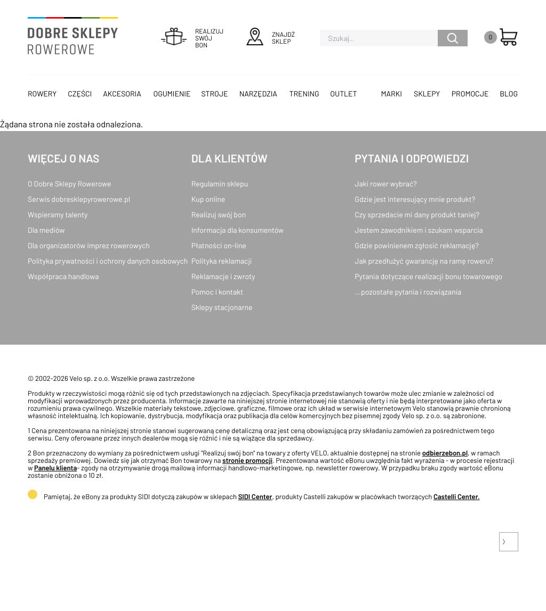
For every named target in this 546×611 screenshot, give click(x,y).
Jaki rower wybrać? (385, 183)
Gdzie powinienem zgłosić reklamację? (417, 245)
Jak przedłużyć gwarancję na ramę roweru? (424, 260)
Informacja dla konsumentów (237, 229)
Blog (509, 93)
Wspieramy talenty (57, 214)
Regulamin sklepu (219, 183)
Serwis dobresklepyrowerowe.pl (79, 198)
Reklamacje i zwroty (223, 276)
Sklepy (427, 93)
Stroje (215, 93)
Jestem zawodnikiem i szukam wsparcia (419, 229)
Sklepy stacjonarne (222, 307)
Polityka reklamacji (221, 260)
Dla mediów (46, 229)
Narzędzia (258, 93)
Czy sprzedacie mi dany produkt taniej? (417, 214)
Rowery (42, 93)
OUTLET (343, 93)
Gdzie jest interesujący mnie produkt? (415, 198)
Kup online (208, 198)
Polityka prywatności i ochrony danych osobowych (108, 260)
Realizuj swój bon (218, 214)
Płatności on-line (218, 245)
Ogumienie (171, 93)
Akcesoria (122, 93)
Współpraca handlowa (63, 276)
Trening (304, 93)
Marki (391, 93)
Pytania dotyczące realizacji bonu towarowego (428, 276)
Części (80, 93)
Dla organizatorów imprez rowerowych (89, 245)
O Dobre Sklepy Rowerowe (69, 183)
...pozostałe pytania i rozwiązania (408, 291)
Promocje (470, 93)
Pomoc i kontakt (217, 291)
